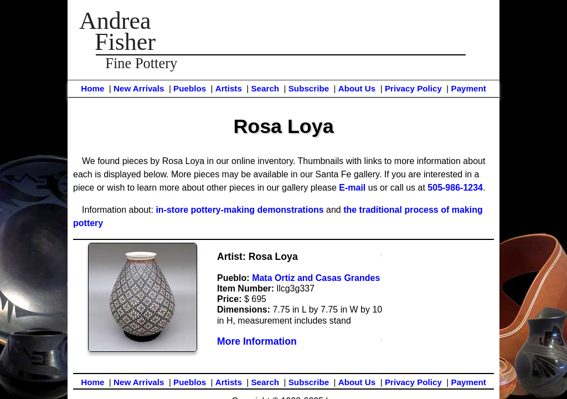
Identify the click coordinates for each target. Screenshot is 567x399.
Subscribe (308, 88)
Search (265, 88)
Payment (468, 88)
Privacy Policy (413, 88)
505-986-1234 (455, 187)
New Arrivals (139, 88)
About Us (357, 88)
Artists (228, 88)
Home (92, 88)
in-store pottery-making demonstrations (239, 209)
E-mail (352, 187)
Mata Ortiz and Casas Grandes (316, 278)
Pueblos (189, 88)
